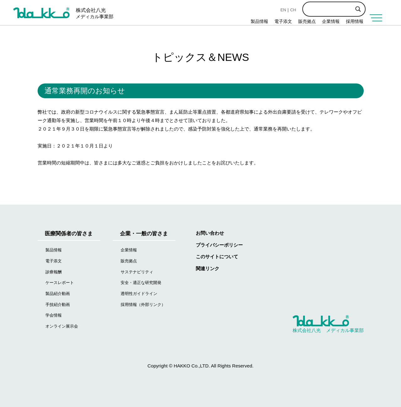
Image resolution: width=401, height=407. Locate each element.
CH (293, 10)
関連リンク (207, 268)
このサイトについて (217, 256)
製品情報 (259, 21)
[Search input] (344, 8)
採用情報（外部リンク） (143, 304)
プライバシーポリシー (219, 245)
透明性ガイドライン (139, 293)
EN (283, 10)
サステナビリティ (137, 272)
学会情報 (53, 315)
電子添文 (283, 21)
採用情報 (354, 21)
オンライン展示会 (61, 326)
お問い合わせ (210, 233)
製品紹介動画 (57, 293)
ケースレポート (59, 282)
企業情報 (331, 21)
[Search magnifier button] (358, 9)
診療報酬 (53, 272)
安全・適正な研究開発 (141, 282)
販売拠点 (307, 21)
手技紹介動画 (57, 304)
